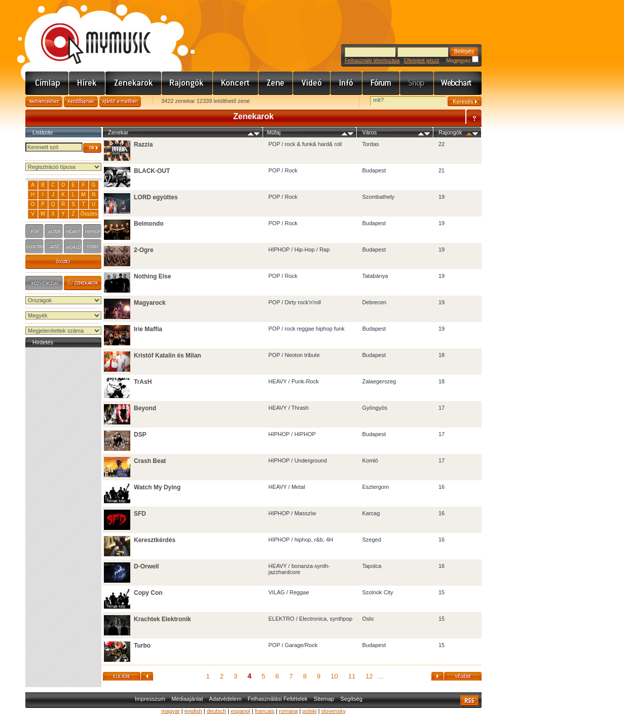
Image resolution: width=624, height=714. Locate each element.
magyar (170, 711)
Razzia (143, 144)
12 (369, 676)
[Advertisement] (63, 502)
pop (34, 231)
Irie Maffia (148, 329)
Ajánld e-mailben (120, 101)
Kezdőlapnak (81, 101)
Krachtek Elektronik (162, 619)
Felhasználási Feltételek (278, 699)
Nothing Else (152, 276)
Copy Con (148, 592)
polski (309, 711)
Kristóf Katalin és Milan (167, 355)
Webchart (458, 83)
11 (351, 676)
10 (334, 676)
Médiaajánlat (187, 699)
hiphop (92, 231)
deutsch (217, 711)
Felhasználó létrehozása (372, 60)
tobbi (92, 246)
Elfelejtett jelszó (421, 60)
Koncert (236, 83)
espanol (240, 711)
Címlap (47, 83)
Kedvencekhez (43, 101)
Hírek (87, 83)
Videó (312, 83)
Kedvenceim (44, 283)
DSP (140, 434)
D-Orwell (146, 566)
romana (288, 711)
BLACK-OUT (152, 170)
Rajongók (187, 83)
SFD (140, 513)
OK (92, 148)
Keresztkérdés (154, 540)
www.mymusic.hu (87, 33)
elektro (34, 246)
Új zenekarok (82, 283)
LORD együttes (156, 197)
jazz (54, 246)
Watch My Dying (157, 487)
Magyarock (150, 302)
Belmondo (149, 223)
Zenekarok (133, 83)
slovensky (333, 711)
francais (265, 711)
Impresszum (150, 699)
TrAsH (143, 381)
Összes (89, 214)
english (193, 711)
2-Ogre (144, 250)
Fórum (381, 83)
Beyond (145, 408)
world (73, 246)
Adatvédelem (225, 699)
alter (54, 231)
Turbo (142, 645)
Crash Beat (150, 461)
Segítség (351, 699)
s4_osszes (63, 262)
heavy (73, 231)
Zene (276, 83)
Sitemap (324, 699)
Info (346, 83)
